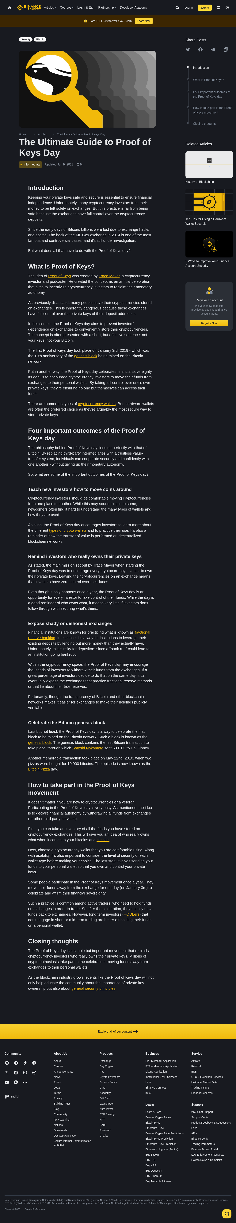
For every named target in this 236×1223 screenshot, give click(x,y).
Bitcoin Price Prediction (159, 1138)
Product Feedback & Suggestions (211, 1122)
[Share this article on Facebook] (200, 49)
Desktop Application (65, 1135)
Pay (102, 1071)
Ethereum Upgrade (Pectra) (162, 1149)
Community (60, 1114)
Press (57, 1082)
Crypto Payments (110, 1076)
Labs (148, 1082)
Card (102, 1087)
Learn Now (143, 20)
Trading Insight (200, 1087)
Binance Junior (108, 1082)
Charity (104, 1135)
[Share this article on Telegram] (213, 49)
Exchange (105, 1060)
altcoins (103, 840)
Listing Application (156, 1071)
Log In (189, 7)
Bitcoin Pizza (39, 769)
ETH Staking (107, 1114)
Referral (196, 1066)
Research (105, 1130)
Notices (58, 1124)
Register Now (209, 323)
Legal (57, 1087)
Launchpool (106, 1103)
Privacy (58, 1098)
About (57, 1060)
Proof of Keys (59, 276)
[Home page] (29, 8)
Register (205, 7)
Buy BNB (151, 1159)
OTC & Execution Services (207, 1076)
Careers (58, 1066)
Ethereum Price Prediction (161, 1143)
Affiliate (195, 1060)
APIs (194, 1133)
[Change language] (218, 7)
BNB (194, 1071)
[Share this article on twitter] (187, 49)
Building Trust (62, 1103)
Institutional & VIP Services (161, 1076)
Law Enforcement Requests (207, 1154)
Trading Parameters (203, 1143)
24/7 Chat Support (202, 1111)
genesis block (85, 356)
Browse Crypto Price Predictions (165, 1133)
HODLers (131, 914)
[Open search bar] (176, 7)
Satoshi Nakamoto (87, 748)
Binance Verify (199, 1138)
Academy (105, 1092)
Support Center (200, 1117)
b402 (148, 1092)
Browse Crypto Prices (158, 1117)
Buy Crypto (106, 1066)
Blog (56, 1108)
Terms (57, 1092)
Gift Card (105, 1098)
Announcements (63, 1071)
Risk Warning (62, 1119)
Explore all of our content (118, 1032)
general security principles (93, 988)
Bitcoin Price (153, 1122)
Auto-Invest (106, 1108)
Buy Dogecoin (154, 1170)
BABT (103, 1124)
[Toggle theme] (227, 7)
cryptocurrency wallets (97, 404)
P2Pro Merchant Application (162, 1066)
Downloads (60, 1130)
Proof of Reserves (202, 1092)
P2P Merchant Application (161, 1060)
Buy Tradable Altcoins (158, 1181)
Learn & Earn (153, 1111)
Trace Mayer (109, 276)
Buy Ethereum (154, 1175)
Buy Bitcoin (152, 1154)
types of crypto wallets (68, 530)
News (57, 1076)
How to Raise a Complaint (206, 1159)
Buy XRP (151, 1165)
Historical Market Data (204, 1082)
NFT (102, 1119)
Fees (194, 1127)
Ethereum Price (155, 1127)
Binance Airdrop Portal (204, 1149)
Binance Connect (156, 1087)
